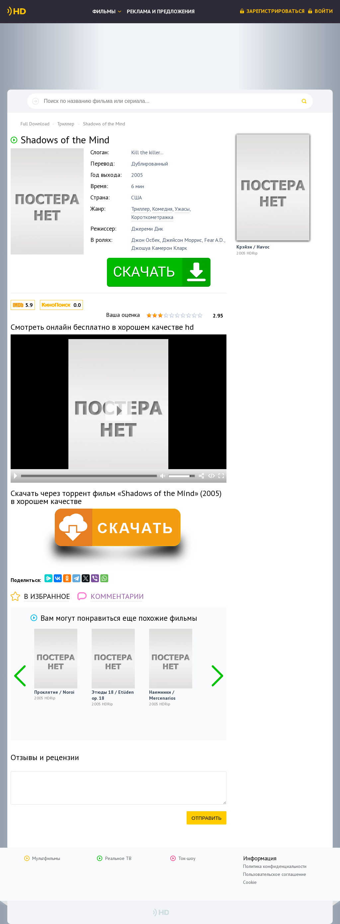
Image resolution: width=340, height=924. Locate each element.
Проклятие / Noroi (54, 692)
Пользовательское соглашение (274, 874)
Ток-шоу (187, 858)
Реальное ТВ (118, 858)
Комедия (162, 208)
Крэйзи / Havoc (253, 247)
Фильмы (104, 11)
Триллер (140, 208)
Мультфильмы (46, 858)
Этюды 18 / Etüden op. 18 (113, 695)
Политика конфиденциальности (274, 866)
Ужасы (182, 208)
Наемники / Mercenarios (162, 695)
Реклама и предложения (161, 11)
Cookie (250, 882)
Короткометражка (152, 217)
